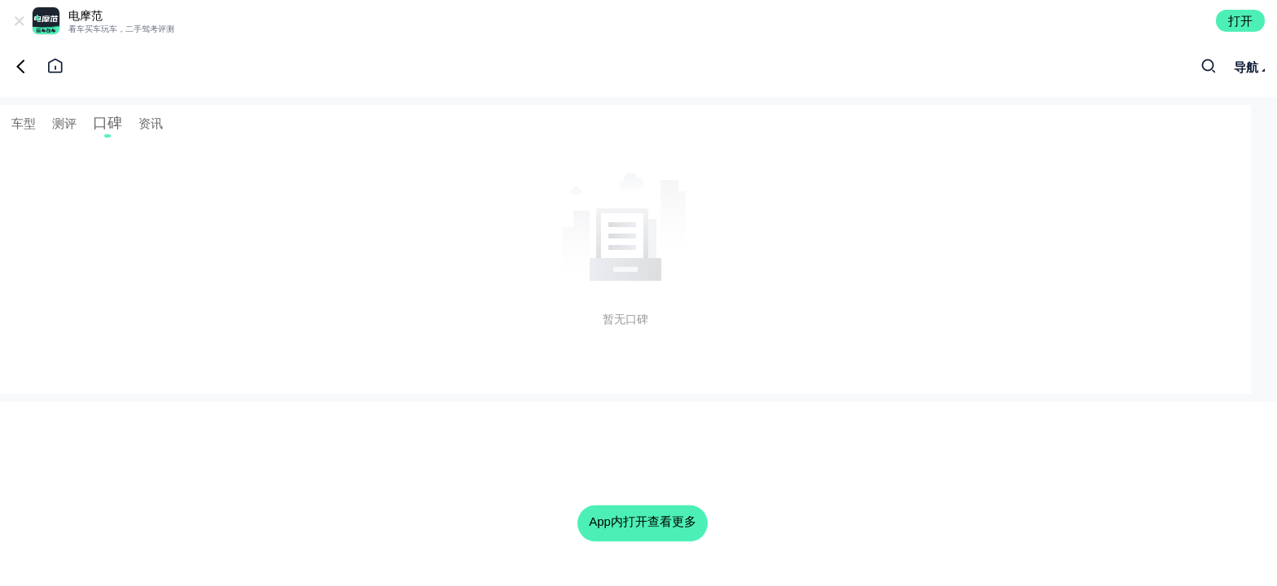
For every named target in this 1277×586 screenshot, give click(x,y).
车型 (23, 123)
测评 (64, 123)
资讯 (150, 123)
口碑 (107, 123)
